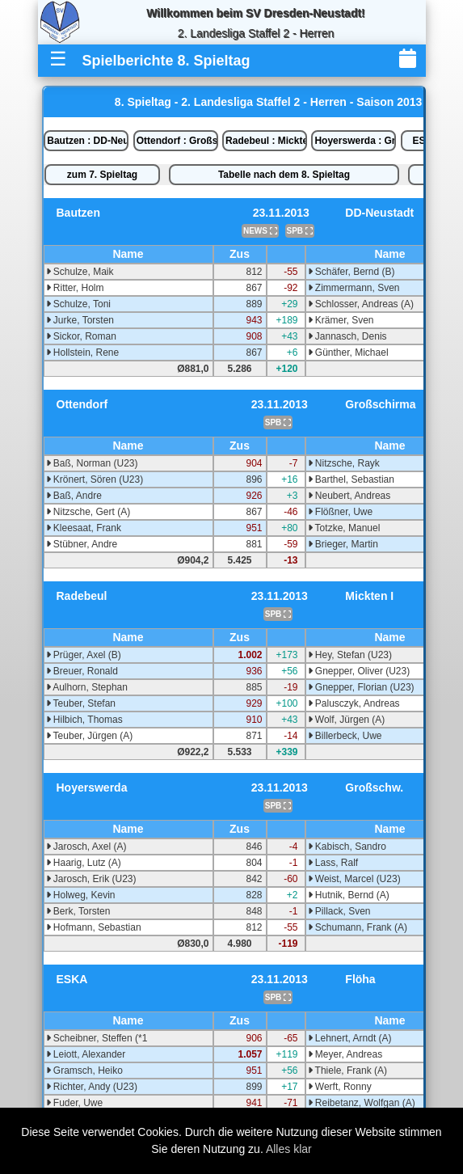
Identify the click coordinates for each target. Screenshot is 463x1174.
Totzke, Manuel (344, 528)
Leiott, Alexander (86, 1054)
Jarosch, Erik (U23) (91, 879)
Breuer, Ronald (82, 671)
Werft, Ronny (340, 1086)
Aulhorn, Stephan (87, 687)
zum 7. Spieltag (102, 174)
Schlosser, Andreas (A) (361, 304)
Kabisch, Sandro (347, 846)
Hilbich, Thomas (84, 719)
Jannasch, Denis (347, 336)
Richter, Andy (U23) (91, 1086)
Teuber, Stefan (81, 703)
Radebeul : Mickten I (266, 140)
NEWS (260, 230)
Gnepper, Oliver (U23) (359, 671)
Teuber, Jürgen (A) (89, 735)
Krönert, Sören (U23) (95, 479)
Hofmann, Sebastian (93, 927)
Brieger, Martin (343, 544)
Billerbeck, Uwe (345, 735)
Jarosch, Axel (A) (86, 846)
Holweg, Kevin (81, 895)
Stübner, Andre (82, 544)
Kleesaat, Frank (83, 528)
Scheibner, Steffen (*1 (97, 1038)
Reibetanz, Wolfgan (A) (361, 1103)
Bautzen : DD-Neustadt (87, 140)
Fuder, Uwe (74, 1103)
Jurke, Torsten (80, 320)
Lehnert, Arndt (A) (350, 1038)
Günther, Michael (348, 352)
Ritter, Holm (75, 288)
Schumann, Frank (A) (357, 927)
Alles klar (289, 1148)
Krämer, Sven (341, 320)
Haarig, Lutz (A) (83, 862)
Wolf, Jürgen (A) (346, 719)
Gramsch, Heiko (84, 1070)
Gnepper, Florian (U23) (361, 687)
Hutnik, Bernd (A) (348, 895)
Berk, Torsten (78, 911)
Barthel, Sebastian (351, 479)
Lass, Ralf (333, 862)
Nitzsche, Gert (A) (88, 511)
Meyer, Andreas (345, 1054)
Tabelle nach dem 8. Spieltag (284, 174)
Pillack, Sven (339, 911)
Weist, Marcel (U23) (354, 879)
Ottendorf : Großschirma (177, 140)
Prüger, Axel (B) (83, 655)
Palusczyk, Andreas (354, 703)
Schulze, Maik (80, 271)
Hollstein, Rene (83, 352)
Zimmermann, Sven (354, 288)
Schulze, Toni (79, 304)
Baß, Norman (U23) (92, 463)
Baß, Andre (74, 495)
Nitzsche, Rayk (344, 463)
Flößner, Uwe (340, 511)
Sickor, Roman (81, 336)
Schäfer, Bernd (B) (351, 271)
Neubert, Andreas (349, 495)
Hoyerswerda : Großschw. (355, 140)
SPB (300, 230)
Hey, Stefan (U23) (350, 655)
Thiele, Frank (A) (347, 1070)
